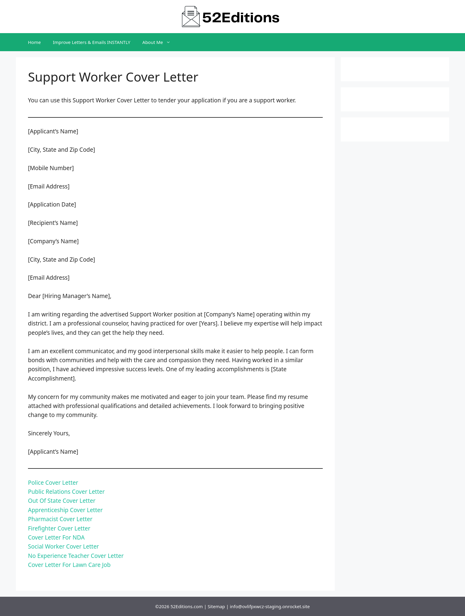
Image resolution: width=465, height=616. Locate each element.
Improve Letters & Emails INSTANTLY (92, 42)
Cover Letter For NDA (56, 537)
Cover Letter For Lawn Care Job (69, 565)
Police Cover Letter (53, 483)
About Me (159, 42)
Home (34, 42)
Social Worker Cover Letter (63, 546)
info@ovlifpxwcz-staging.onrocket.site (270, 606)
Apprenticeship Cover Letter (65, 510)
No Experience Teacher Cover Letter (76, 556)
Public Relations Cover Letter (66, 492)
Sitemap (216, 606)
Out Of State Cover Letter (61, 501)
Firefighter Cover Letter (59, 528)
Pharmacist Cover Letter (60, 519)
